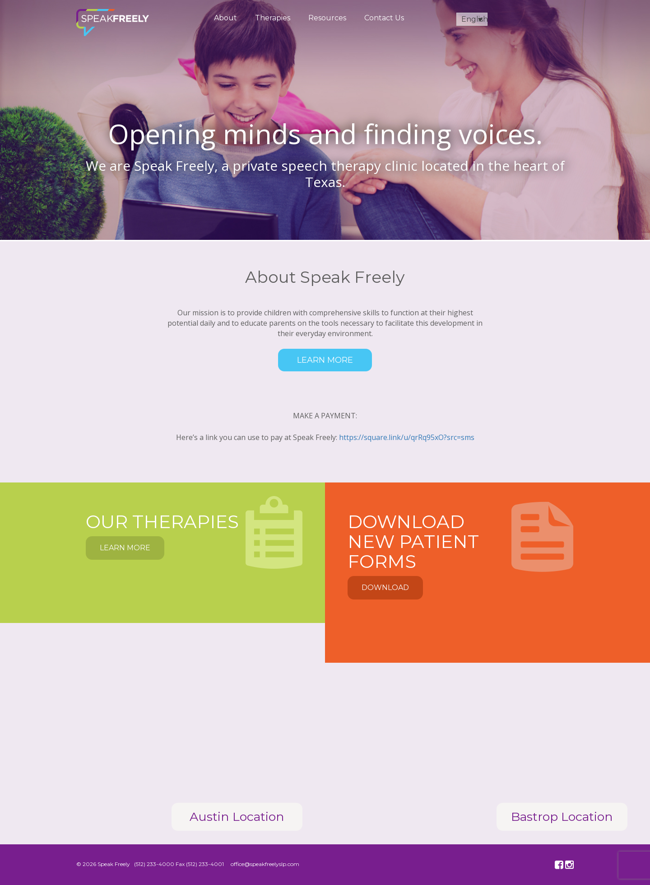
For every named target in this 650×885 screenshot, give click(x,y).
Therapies (272, 18)
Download (385, 587)
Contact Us (384, 18)
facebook (560, 865)
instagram (570, 865)
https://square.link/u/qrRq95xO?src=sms (406, 437)
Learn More (325, 360)
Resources (327, 18)
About (225, 18)
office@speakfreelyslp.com (265, 864)
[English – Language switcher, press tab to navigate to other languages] (472, 19)
